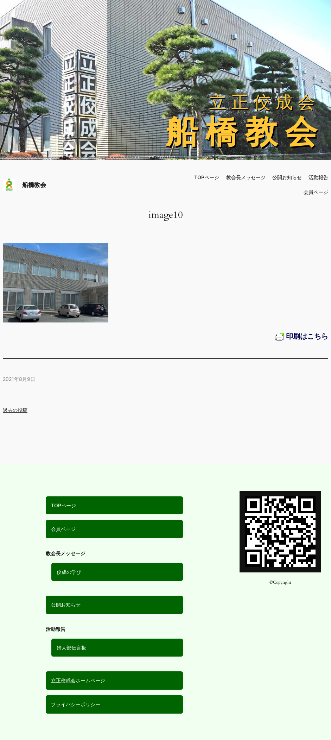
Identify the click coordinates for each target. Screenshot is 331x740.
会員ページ (63, 529)
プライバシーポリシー (75, 704)
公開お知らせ (66, 605)
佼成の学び (69, 572)
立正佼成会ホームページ (78, 680)
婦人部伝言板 (71, 648)
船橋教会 (34, 184)
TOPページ (63, 505)
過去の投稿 (15, 410)
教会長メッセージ (246, 177)
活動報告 (318, 177)
